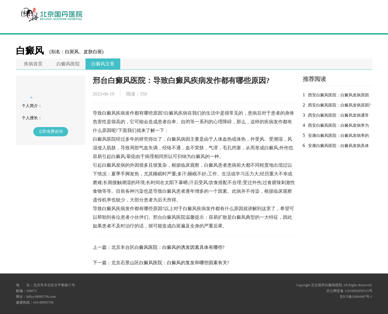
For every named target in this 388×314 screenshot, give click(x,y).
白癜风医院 (68, 63)
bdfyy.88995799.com (41, 297)
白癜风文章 (102, 63)
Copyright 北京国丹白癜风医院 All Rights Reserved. (334, 285)
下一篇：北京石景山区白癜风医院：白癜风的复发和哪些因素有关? (161, 262)
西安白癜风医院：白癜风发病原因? (339, 105)
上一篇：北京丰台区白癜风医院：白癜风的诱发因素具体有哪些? (159, 247)
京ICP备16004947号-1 (356, 297)
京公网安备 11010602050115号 (349, 291)
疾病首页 (33, 63)
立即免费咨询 (51, 131)
